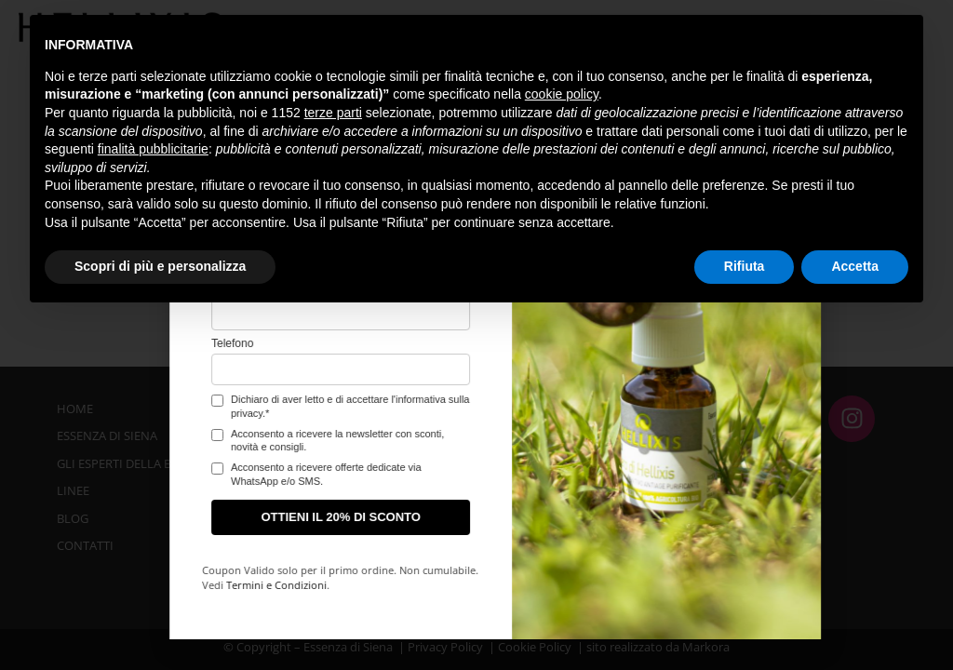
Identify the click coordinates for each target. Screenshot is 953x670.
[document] (476, 335)
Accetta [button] (855, 266)
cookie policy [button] (561, 94)
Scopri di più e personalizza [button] (160, 266)
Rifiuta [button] (744, 266)
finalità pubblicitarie (153, 148)
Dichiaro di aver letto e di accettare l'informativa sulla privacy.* (154, 406)
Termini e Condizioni (81, 585)
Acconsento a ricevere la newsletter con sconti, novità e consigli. (141, 440)
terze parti (333, 112)
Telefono (37, 343)
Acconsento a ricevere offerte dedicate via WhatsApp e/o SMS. (130, 474)
